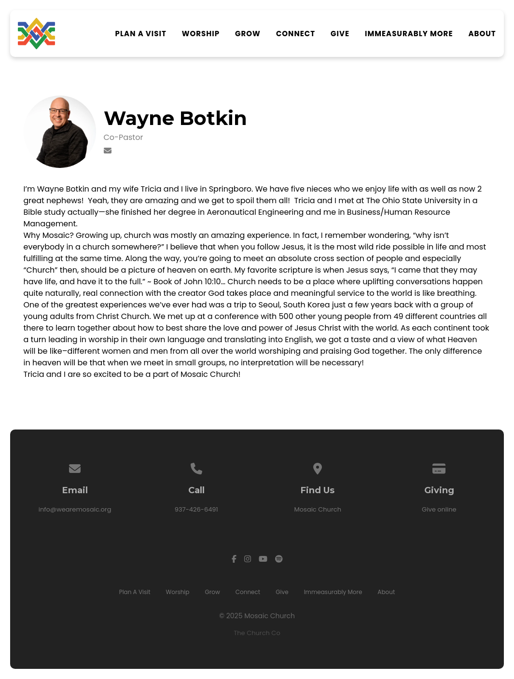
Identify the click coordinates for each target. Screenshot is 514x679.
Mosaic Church (317, 509)
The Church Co (257, 632)
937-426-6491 (196, 509)
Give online (439, 509)
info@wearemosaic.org (75, 509)
